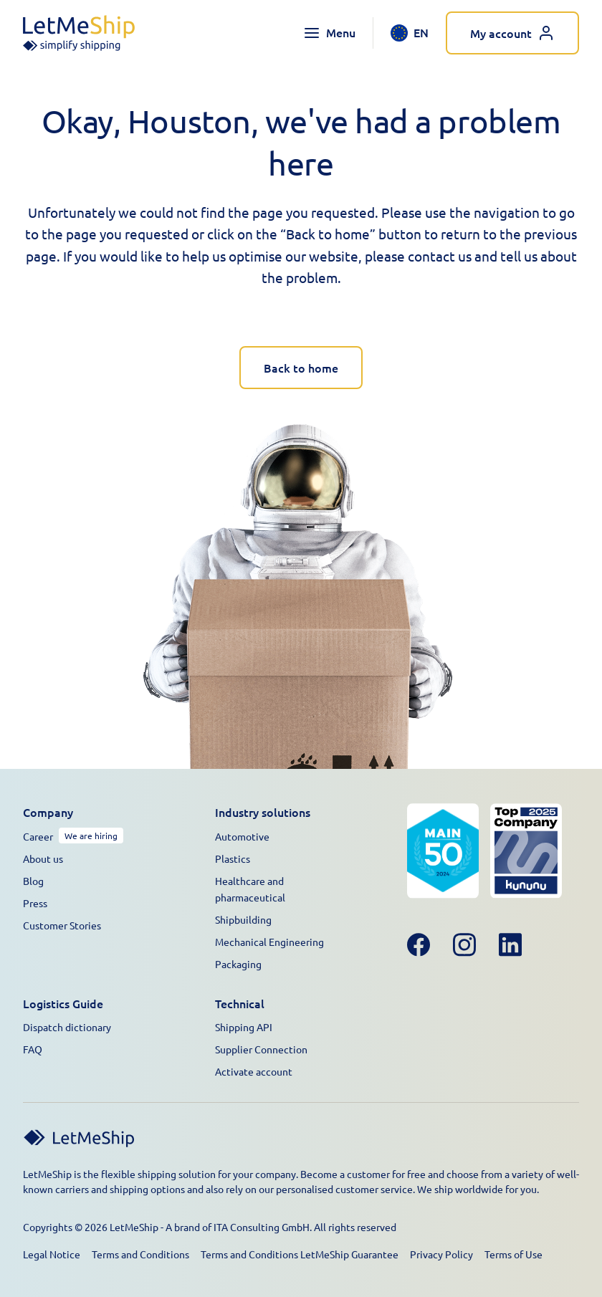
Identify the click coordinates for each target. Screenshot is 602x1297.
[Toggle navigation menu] (329, 33)
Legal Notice (51, 1254)
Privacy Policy (441, 1254)
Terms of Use (513, 1254)
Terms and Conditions (140, 1254)
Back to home (301, 367)
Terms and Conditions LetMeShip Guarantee (299, 1254)
